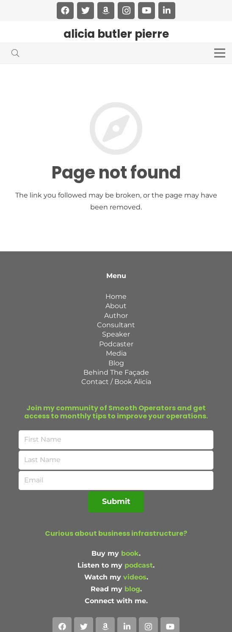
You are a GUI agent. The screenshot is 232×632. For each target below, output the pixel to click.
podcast (138, 565)
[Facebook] (65, 10)
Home (116, 296)
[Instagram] (126, 10)
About (116, 306)
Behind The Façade (116, 372)
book (130, 553)
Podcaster (116, 344)
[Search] (15, 53)
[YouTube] (146, 10)
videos (134, 577)
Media (116, 353)
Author (116, 316)
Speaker (116, 334)
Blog (116, 363)
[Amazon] (105, 10)
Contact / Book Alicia (116, 382)
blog (132, 589)
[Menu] (220, 53)
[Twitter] (85, 10)
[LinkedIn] (166, 10)
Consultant (116, 325)
